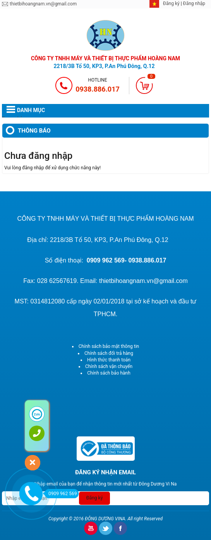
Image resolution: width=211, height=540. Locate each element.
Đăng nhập (194, 3)
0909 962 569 (61, 493)
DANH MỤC (31, 110)
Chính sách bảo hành (108, 373)
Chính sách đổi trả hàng (108, 353)
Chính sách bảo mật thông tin (109, 346)
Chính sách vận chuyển (108, 366)
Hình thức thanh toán (108, 360)
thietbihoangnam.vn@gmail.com (43, 4)
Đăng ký (172, 3)
